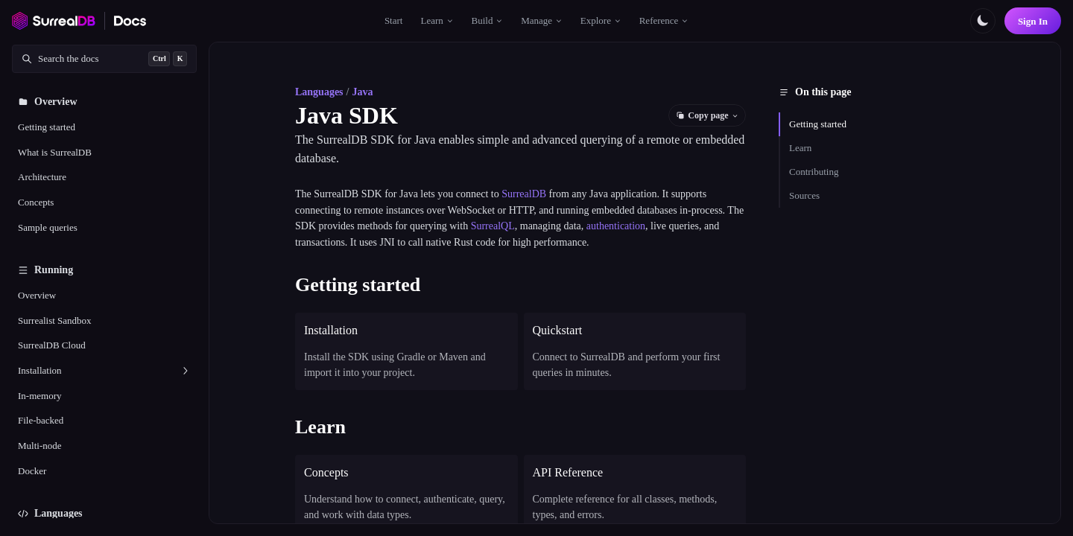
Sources (804, 195)
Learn (800, 147)
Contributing (813, 171)
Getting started (817, 124)
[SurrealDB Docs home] (130, 21)
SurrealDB (523, 194)
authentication (615, 226)
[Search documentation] (104, 59)
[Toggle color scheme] (983, 21)
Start (393, 20)
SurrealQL (493, 226)
